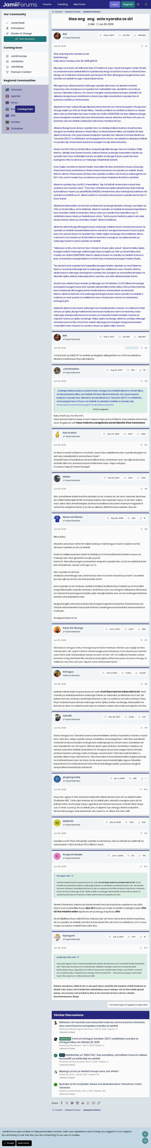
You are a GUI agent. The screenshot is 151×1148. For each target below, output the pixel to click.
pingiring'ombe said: (66, 957)
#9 (146, 727)
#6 (146, 529)
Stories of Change (18, 33)
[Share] (142, 46)
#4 (145, 445)
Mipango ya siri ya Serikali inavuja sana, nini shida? (89, 1071)
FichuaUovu (14, 28)
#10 (145, 789)
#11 (145, 833)
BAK (93, 24)
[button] (138, 4)
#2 (146, 347)
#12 (145, 866)
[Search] (146, 4)
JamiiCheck (14, 22)
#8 (146, 684)
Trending (62, 4)
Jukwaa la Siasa (67, 1032)
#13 (145, 947)
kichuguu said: (63, 875)
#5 (146, 488)
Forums (47, 4)
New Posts (79, 4)
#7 (146, 640)
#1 (146, 46)
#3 (146, 381)
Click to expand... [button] (101, 409)
